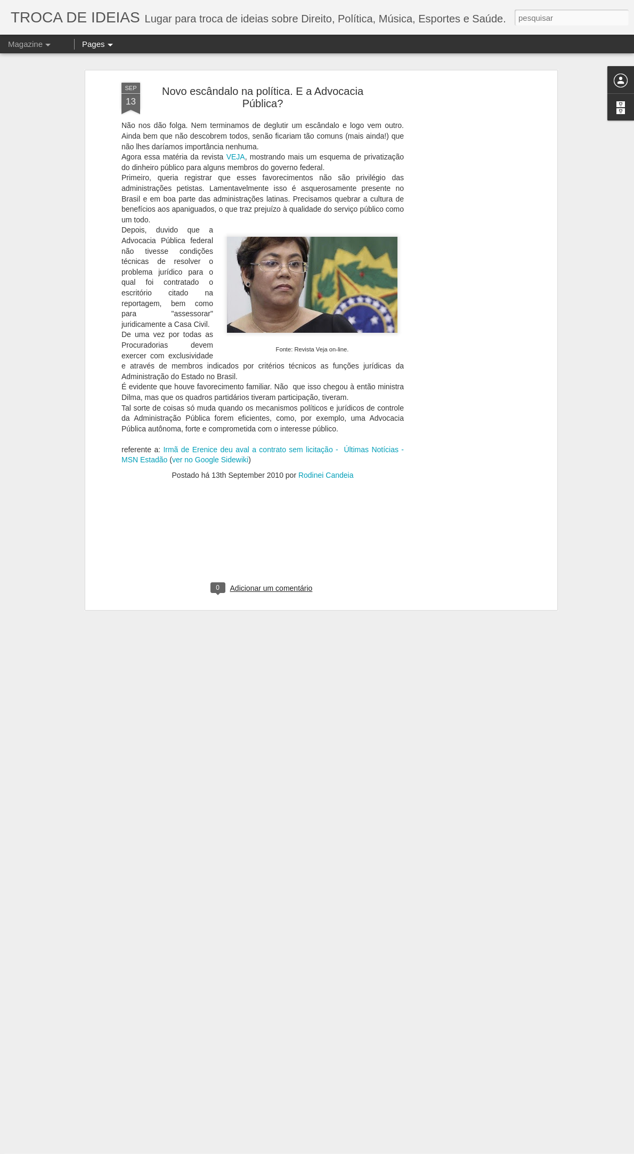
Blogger (480, 1148)
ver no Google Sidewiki (210, 399)
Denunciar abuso (515, 1148)
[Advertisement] (462, 190)
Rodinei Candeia (326, 414)
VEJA (235, 96)
